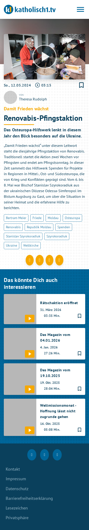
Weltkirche (30, 245)
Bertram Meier (16, 218)
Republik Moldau (39, 227)
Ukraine (11, 245)
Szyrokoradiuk (57, 236)
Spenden (63, 227)
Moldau (53, 218)
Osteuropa (72, 218)
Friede (37, 218)
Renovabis (13, 227)
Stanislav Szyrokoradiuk (23, 236)
